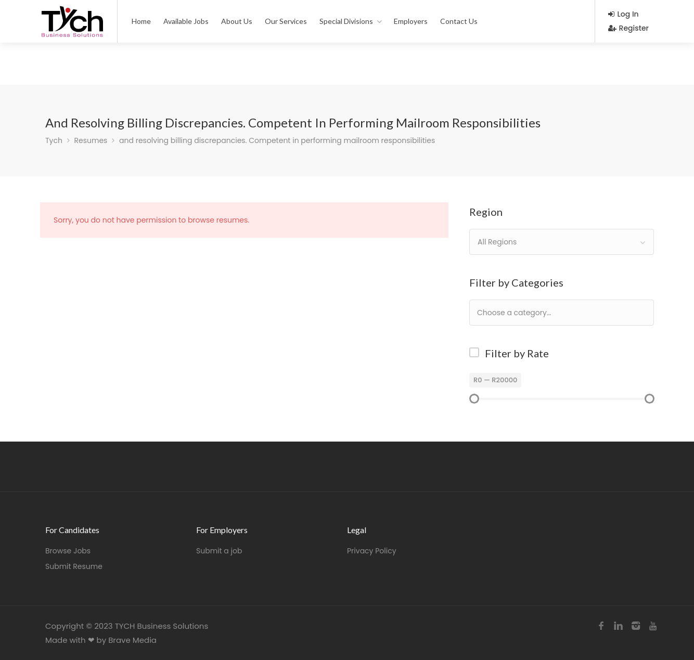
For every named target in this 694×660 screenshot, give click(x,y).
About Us (236, 21)
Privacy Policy (371, 551)
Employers (411, 21)
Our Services (286, 21)
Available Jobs (186, 21)
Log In (623, 14)
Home (141, 21)
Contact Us (459, 21)
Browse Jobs (68, 551)
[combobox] (561, 242)
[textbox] (547, 312)
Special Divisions (346, 21)
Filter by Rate (517, 353)
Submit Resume (73, 566)
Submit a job (219, 551)
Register (628, 28)
